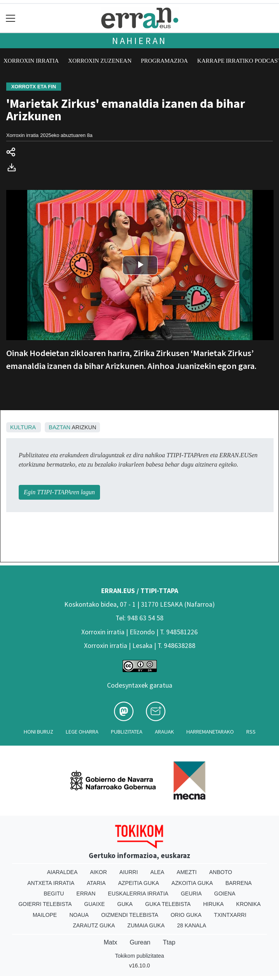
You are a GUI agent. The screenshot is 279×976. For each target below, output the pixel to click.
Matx (110, 942)
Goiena (224, 893)
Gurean (140, 942)
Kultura (22, 427)
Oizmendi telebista (129, 915)
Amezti (187, 872)
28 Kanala (191, 925)
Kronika (248, 904)
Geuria (191, 893)
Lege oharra (82, 731)
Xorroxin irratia (31, 61)
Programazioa (164, 61)
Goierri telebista (45, 904)
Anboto (220, 872)
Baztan (59, 427)
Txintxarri (230, 915)
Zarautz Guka (94, 925)
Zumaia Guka (146, 925)
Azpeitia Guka (138, 883)
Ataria (96, 883)
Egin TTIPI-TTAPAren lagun (59, 492)
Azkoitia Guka (192, 883)
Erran (85, 893)
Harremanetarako (210, 731)
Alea (157, 872)
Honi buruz (38, 731)
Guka (125, 904)
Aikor (98, 872)
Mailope (45, 915)
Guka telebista (168, 904)
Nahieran (139, 41)
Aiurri (128, 872)
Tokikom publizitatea (139, 956)
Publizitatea (126, 731)
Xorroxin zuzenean (100, 61)
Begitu (54, 893)
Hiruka (213, 904)
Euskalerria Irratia (138, 893)
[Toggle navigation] (10, 18)
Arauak (164, 731)
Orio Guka (185, 915)
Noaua (79, 915)
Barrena (238, 883)
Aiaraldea (62, 872)
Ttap (169, 942)
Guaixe (94, 904)
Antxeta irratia (50, 883)
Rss (251, 731)
